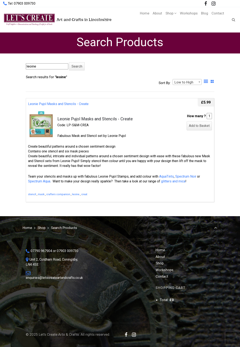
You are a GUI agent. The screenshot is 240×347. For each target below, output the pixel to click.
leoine (75, 194)
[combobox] (187, 82)
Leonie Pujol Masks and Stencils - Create (58, 104)
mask (41, 194)
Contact (162, 276)
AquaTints (166, 176)
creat (84, 194)
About (160, 257)
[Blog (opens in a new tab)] (204, 19)
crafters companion (58, 194)
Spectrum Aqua (39, 181)
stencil (32, 194)
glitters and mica (173, 181)
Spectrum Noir (185, 176)
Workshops (164, 270)
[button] (77, 66)
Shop (41, 228)
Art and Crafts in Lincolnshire (57, 19)
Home (27, 228)
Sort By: (165, 83)
